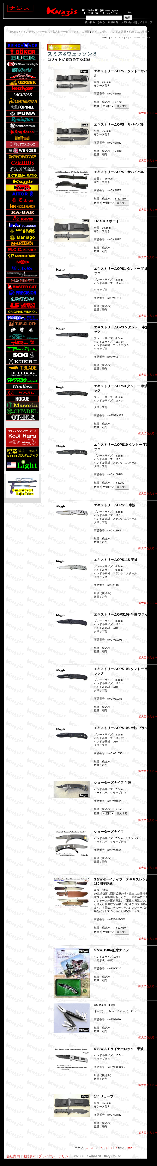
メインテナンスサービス (35, 31)
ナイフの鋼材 (100, 31)
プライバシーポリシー (55, 1156)
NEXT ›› (146, 38)
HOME (14, 31)
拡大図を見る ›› (147, 112)
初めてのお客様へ (139, 31)
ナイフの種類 (81, 31)
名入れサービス (61, 31)
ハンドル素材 (118, 31)
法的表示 (29, 1156)
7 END (137, 38)
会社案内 (13, 1156)
